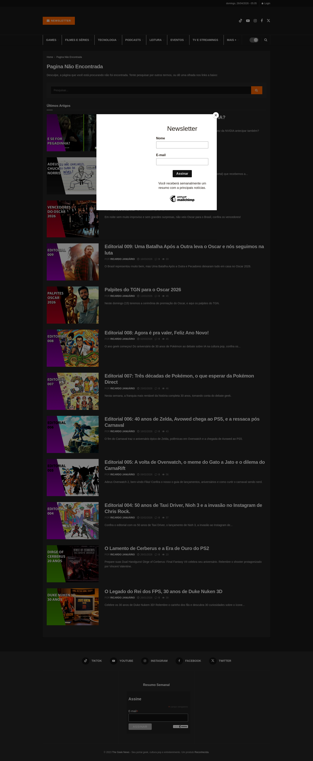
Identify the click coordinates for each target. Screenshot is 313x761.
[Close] (216, 115)
